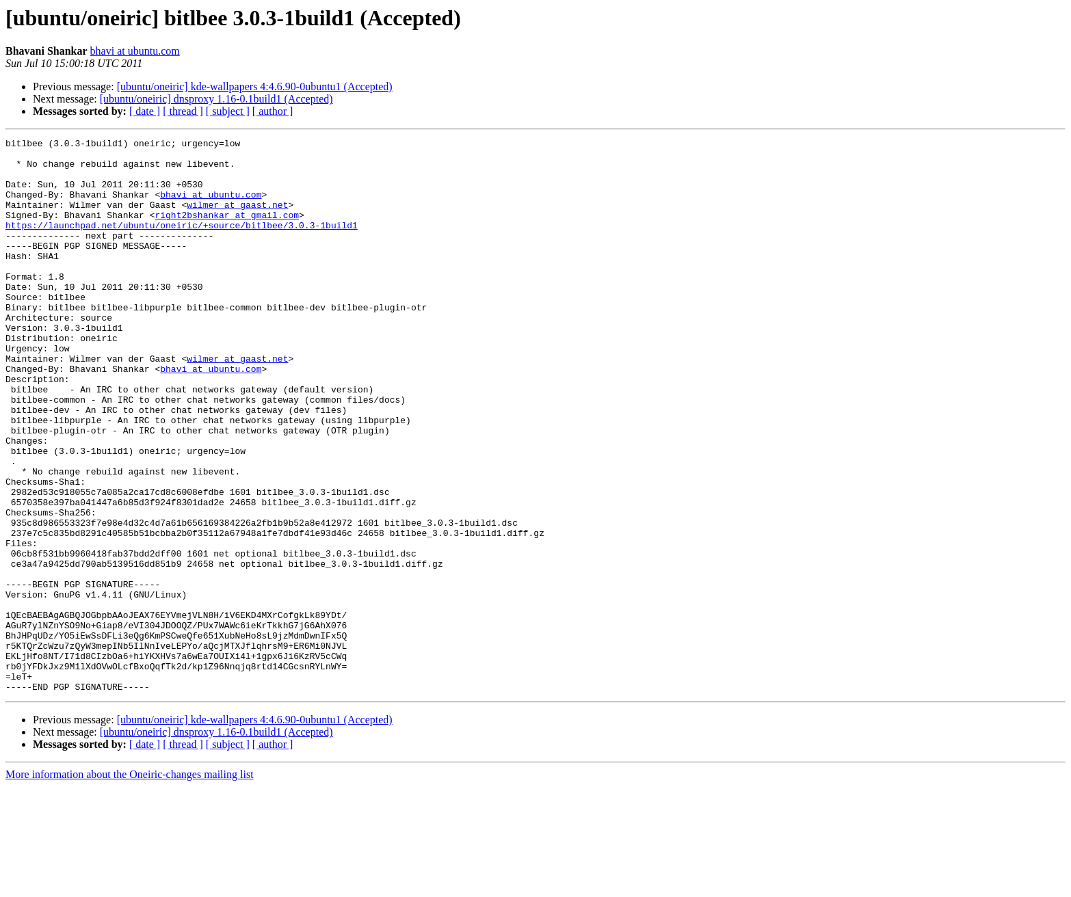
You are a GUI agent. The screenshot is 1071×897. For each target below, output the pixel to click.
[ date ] (144, 111)
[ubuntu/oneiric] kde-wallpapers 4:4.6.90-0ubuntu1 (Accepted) (255, 86)
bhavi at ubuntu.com (135, 51)
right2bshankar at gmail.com (227, 231)
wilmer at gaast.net (237, 219)
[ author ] (272, 111)
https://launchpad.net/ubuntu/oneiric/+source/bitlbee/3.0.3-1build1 (181, 243)
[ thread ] (183, 111)
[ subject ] (228, 111)
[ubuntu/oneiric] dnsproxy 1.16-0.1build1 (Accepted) (216, 99)
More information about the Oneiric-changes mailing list (129, 885)
